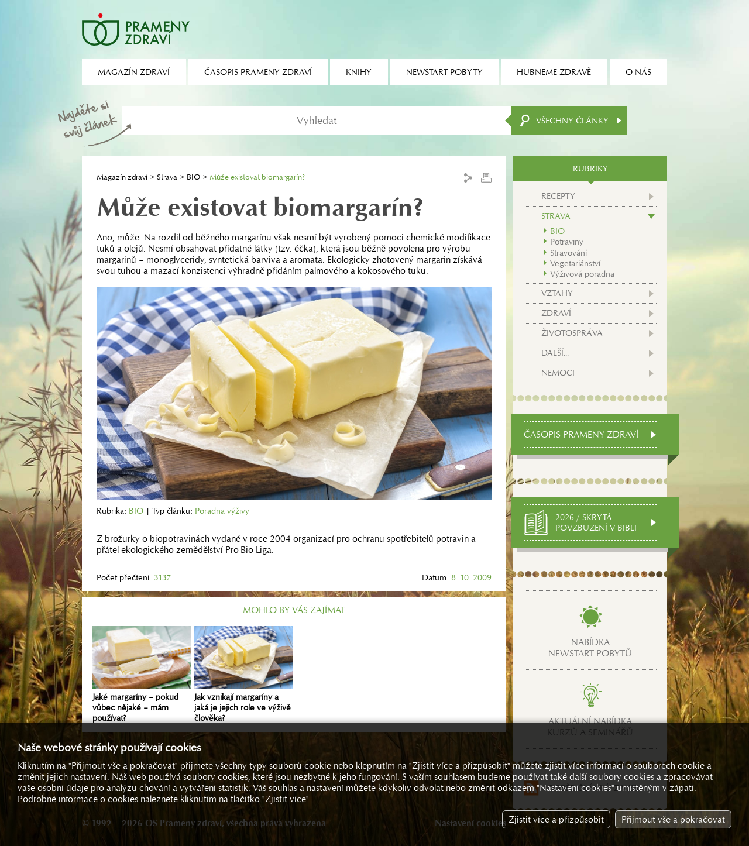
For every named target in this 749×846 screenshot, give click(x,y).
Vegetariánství (575, 263)
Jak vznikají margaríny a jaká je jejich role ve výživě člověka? (243, 674)
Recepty (558, 196)
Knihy (359, 72)
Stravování (568, 252)
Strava (167, 177)
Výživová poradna (582, 274)
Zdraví (556, 313)
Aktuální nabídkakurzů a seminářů (590, 727)
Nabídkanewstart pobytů (590, 648)
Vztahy (557, 293)
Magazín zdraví (122, 177)
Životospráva (572, 333)
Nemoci (558, 372)
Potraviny (566, 241)
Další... (555, 353)
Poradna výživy (222, 510)
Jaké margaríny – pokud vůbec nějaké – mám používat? (141, 674)
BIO (193, 177)
